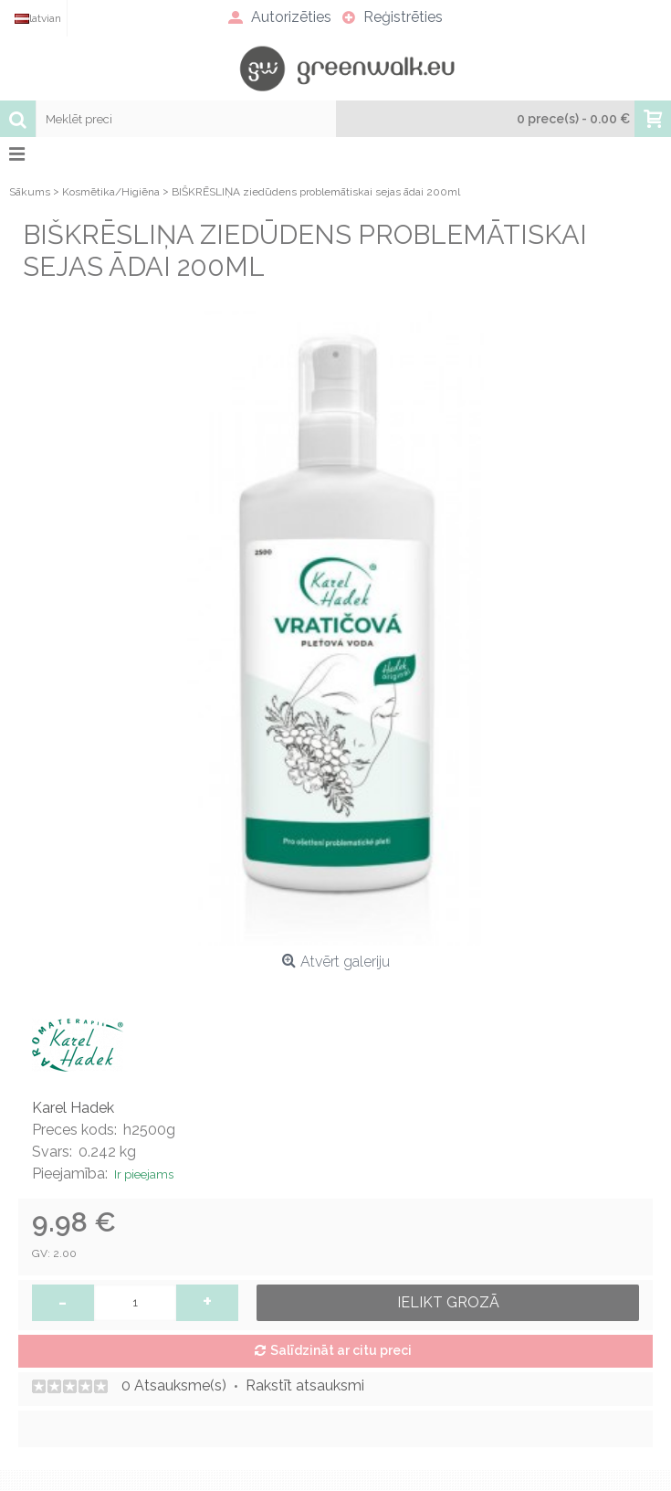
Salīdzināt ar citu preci (341, 1350)
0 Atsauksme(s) (173, 1385)
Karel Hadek (73, 1107)
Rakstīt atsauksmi (305, 1385)
